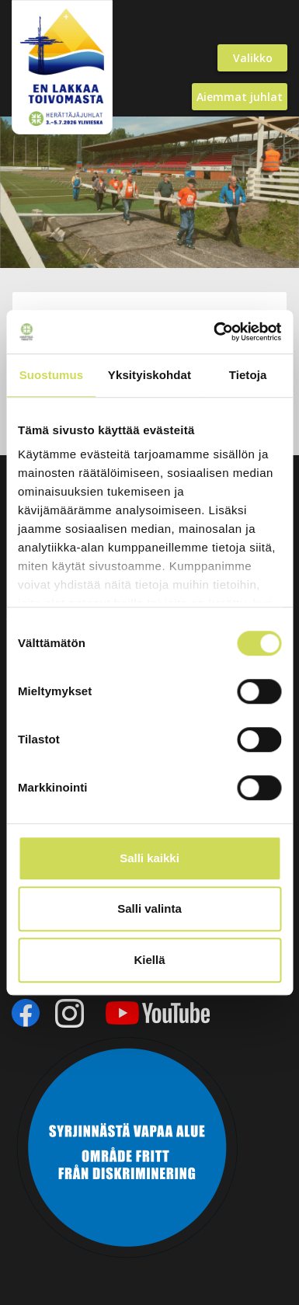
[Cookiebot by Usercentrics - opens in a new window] (214, 332)
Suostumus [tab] (51, 374)
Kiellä (149, 959)
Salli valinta (149, 908)
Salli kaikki (149, 858)
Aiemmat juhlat (239, 96)
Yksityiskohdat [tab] (149, 374)
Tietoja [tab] (248, 374)
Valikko (253, 57)
